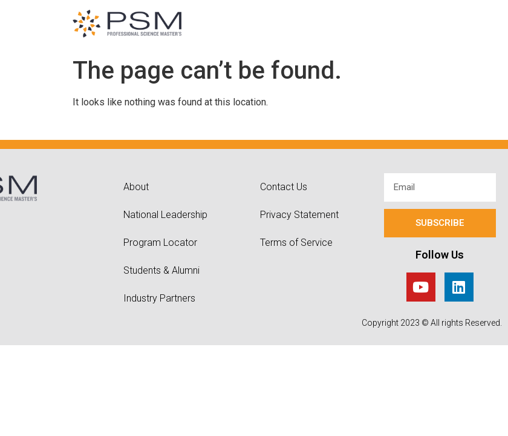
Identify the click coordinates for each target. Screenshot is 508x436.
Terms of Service (296, 242)
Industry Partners (159, 298)
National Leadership (165, 214)
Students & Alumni (161, 270)
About (136, 187)
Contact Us (283, 187)
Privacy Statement (299, 214)
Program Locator (160, 242)
